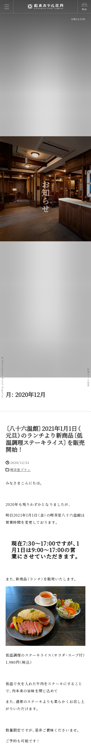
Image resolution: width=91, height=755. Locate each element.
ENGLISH (78, 19)
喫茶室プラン (20, 469)
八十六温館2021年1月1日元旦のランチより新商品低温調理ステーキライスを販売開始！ (45, 438)
